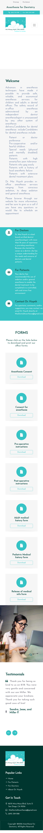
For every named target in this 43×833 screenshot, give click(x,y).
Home (9, 779)
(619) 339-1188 (15, 12)
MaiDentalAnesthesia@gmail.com (23, 810)
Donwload (21, 377)
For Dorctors (12, 786)
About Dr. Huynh (13, 790)
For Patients (11, 782)
